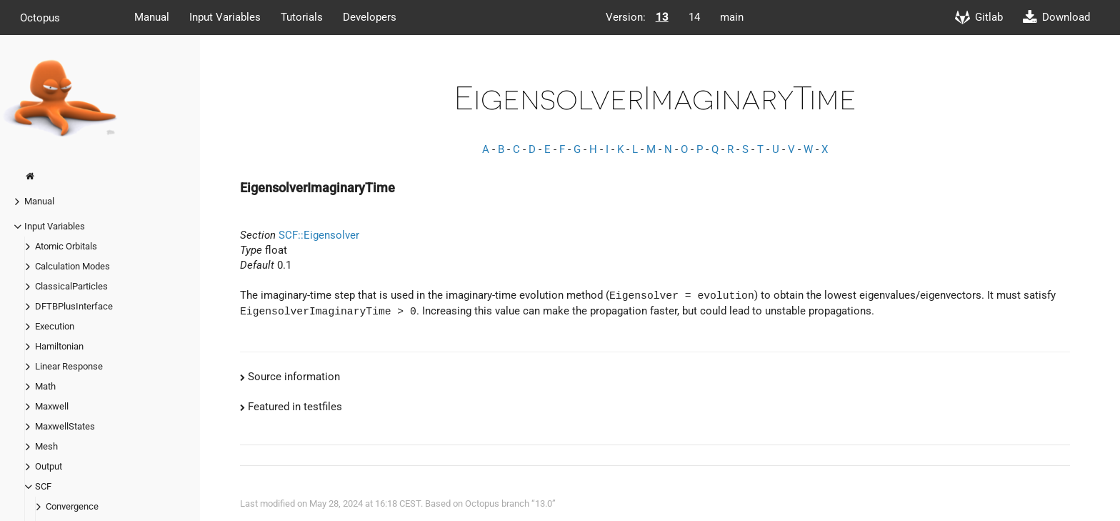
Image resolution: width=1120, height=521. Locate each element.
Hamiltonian (59, 346)
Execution (54, 326)
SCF (43, 486)
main (732, 17)
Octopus (40, 17)
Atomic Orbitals (66, 246)
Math (45, 386)
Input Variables (225, 17)
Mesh (46, 446)
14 (694, 17)
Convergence (72, 506)
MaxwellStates (65, 426)
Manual (151, 17)
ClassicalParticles (71, 286)
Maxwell (52, 406)
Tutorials (302, 17)
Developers (369, 17)
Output (48, 466)
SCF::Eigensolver (319, 235)
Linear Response (69, 366)
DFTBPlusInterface (74, 306)
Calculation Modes (72, 266)
